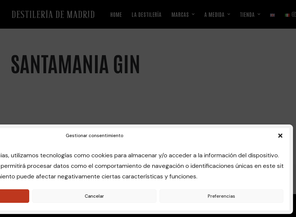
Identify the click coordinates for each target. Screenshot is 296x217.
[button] (280, 136)
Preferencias (221, 196)
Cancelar (94, 196)
